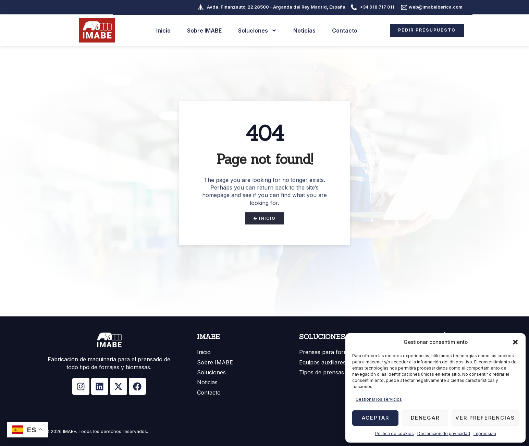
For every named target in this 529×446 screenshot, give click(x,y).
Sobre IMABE (201, 30)
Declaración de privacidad (443, 433)
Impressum (484, 433)
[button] (515, 342)
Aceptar (375, 417)
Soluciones (254, 30)
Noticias (301, 30)
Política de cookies (394, 433)
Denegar (425, 417)
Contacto (341, 30)
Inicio (160, 30)
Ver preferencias (485, 417)
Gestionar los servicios (379, 399)
